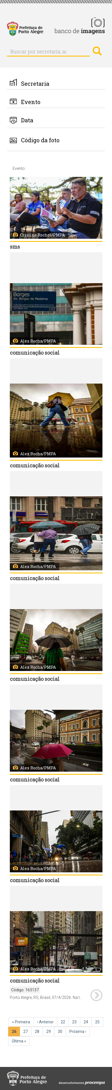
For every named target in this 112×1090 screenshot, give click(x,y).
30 (62, 1031)
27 (27, 1031)
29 (50, 1031)
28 (39, 1031)
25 (99, 1021)
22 (65, 1021)
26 (16, 1032)
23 (76, 1021)
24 (88, 1021)
